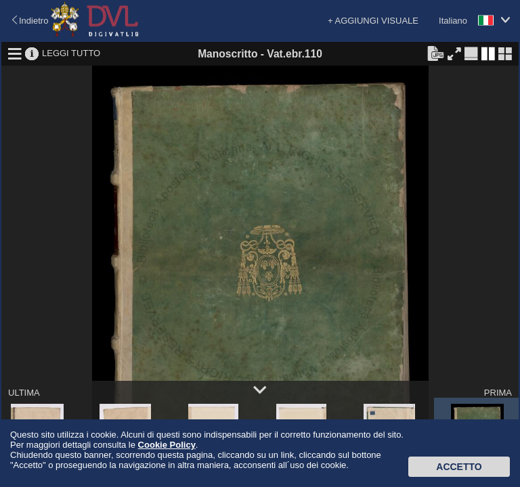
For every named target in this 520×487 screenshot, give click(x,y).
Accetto (458, 466)
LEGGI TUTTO (71, 53)
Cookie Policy (167, 445)
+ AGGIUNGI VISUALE (373, 21)
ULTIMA (24, 393)
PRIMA (498, 393)
